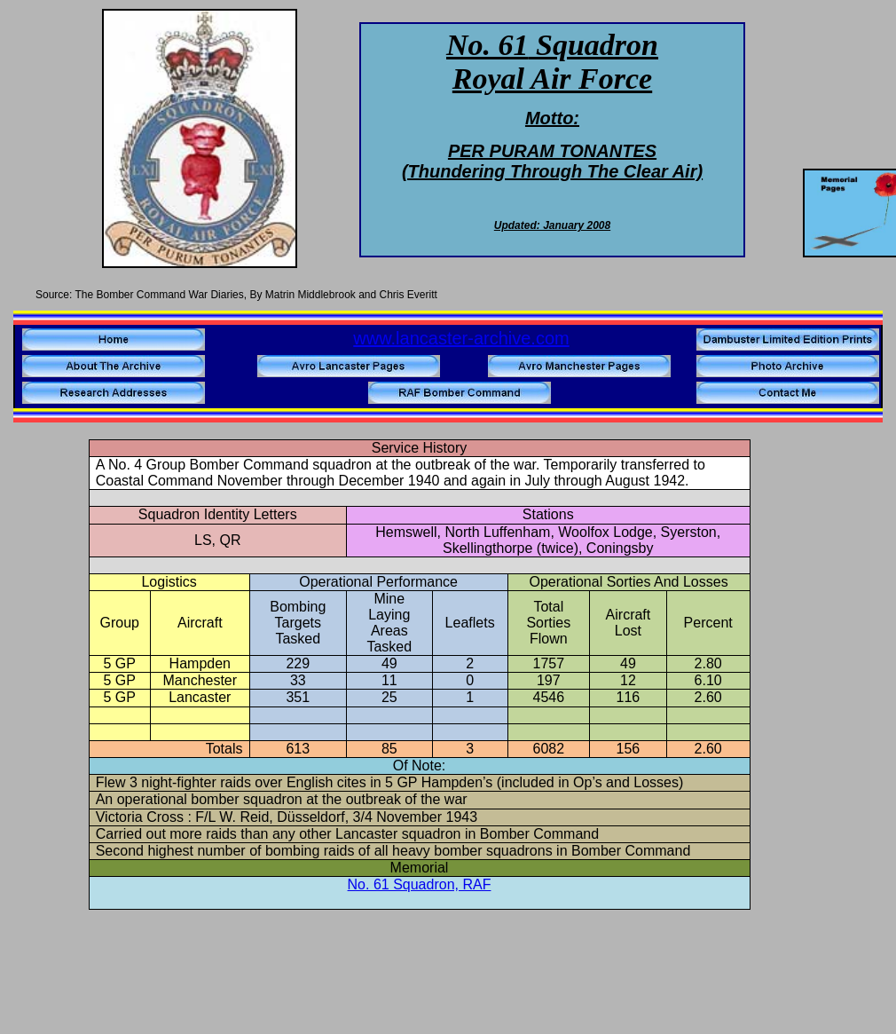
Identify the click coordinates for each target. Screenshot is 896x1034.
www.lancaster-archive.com (461, 338)
